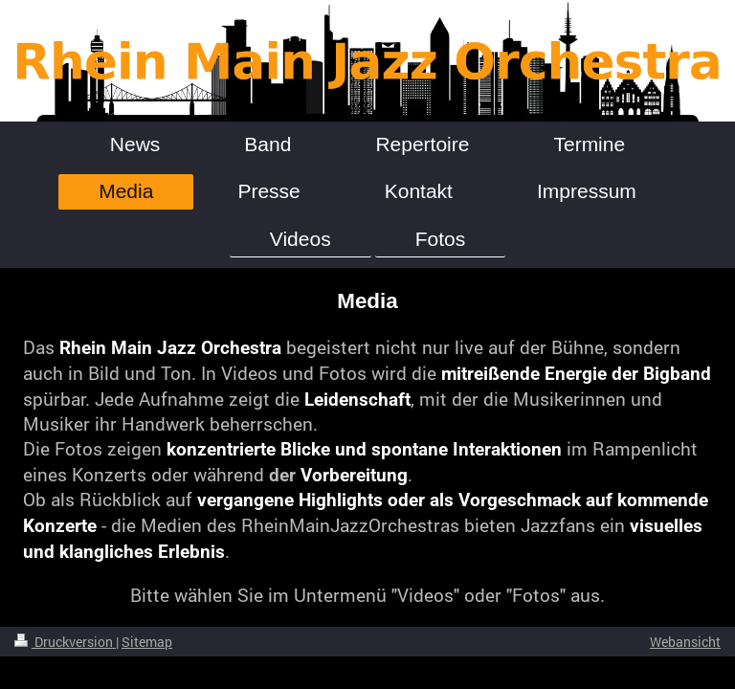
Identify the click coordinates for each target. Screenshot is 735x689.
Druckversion (65, 642)
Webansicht (685, 642)
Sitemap (147, 642)
